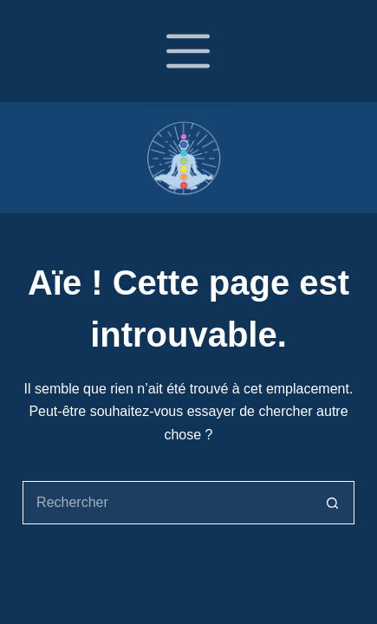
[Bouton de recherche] (332, 502)
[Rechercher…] (167, 502)
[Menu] (188, 51)
